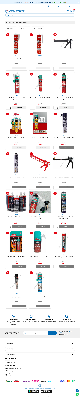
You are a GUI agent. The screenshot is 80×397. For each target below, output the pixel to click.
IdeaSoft (32, 395)
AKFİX (16, 95)
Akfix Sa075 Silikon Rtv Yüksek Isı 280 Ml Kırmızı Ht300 (16, 98)
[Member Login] (71, 11)
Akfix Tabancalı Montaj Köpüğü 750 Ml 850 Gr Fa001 (63, 98)
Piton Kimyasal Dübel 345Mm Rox (16, 216)
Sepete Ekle (19, 68)
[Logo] (15, 11)
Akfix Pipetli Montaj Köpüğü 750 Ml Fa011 (40, 97)
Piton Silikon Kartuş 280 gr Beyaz (16, 58)
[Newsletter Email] (40, 333)
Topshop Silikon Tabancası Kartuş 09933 (63, 58)
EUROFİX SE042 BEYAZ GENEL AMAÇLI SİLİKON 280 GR (63, 257)
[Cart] (74, 11)
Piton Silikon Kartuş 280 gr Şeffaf (40, 58)
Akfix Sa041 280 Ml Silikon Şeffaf (40, 137)
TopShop (63, 55)
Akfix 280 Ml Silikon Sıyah (40, 296)
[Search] (40, 15)
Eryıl (40, 174)
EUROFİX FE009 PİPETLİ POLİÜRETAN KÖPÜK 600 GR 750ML (16, 296)
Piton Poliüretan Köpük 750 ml (16, 177)
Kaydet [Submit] (52, 332)
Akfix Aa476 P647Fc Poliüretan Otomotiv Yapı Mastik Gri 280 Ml (64, 217)
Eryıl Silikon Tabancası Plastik (40, 177)
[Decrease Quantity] (10, 68)
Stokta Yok (66, 147)
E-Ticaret (36, 395)
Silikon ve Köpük (23, 22)
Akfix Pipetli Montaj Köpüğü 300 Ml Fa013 (40, 256)
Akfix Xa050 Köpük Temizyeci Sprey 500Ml (40, 217)
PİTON (16, 55)
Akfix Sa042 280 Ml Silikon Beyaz (16, 137)
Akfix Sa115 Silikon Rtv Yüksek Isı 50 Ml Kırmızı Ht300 (16, 257)
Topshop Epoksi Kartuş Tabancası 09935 (63, 177)
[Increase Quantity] (10, 67)
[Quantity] (8, 68)
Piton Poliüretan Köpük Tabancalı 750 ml (64, 137)
